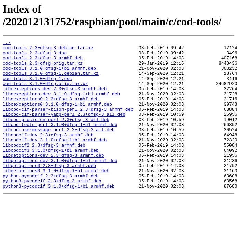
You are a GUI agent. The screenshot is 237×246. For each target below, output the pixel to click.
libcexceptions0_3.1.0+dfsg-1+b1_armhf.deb (57, 117)
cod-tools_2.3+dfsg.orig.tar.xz (43, 68)
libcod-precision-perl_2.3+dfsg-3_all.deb (56, 136)
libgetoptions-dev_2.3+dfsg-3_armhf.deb (53, 179)
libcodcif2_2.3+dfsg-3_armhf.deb (44, 166)
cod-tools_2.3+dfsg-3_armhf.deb (43, 62)
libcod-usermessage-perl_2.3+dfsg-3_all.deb (59, 148)
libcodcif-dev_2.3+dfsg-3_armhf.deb (48, 154)
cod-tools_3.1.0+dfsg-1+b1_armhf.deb (49, 74)
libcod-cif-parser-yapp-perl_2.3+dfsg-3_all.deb (64, 129)
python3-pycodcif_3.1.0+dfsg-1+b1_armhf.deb (59, 216)
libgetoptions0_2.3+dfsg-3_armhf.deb (49, 191)
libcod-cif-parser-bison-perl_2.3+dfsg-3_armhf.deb (68, 123)
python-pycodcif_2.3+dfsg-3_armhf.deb (51, 203)
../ (7, 43)
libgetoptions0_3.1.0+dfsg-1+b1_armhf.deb (56, 197)
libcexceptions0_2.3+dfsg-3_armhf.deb (51, 111)
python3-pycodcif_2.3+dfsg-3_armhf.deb (52, 209)
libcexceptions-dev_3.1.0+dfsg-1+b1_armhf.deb (61, 105)
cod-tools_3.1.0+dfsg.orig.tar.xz (45, 93)
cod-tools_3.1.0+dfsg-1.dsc (37, 86)
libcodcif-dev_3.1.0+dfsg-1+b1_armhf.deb (55, 160)
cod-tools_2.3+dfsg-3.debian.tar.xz (48, 49)
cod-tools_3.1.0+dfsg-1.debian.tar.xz (51, 80)
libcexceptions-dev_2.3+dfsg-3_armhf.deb (55, 99)
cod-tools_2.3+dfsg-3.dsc (35, 56)
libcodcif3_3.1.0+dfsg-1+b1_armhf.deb (51, 172)
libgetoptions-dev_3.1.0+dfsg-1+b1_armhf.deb (60, 185)
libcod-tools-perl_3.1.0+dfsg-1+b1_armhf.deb (60, 142)
